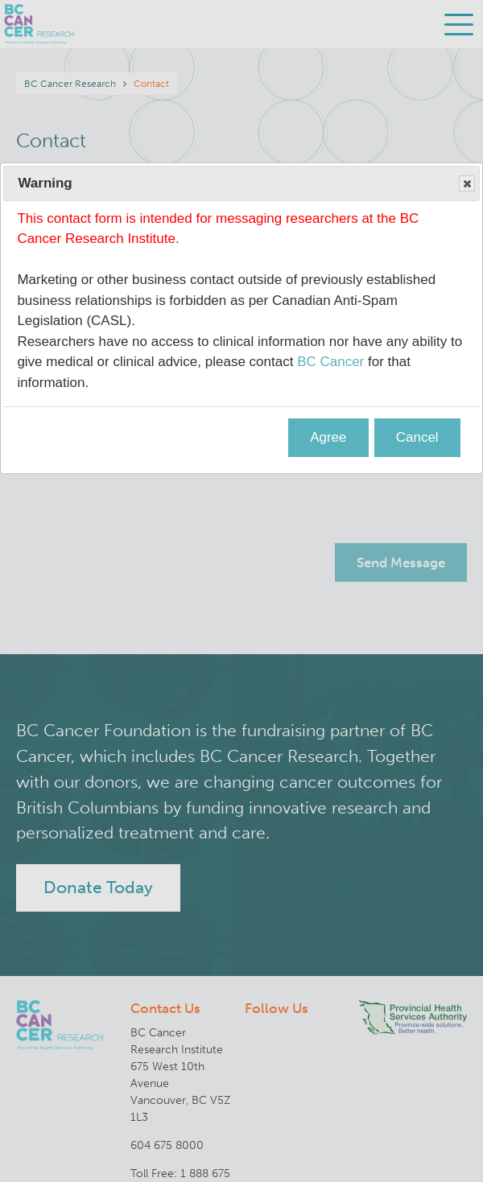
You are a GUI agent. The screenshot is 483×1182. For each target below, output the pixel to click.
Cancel (417, 437)
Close (466, 184)
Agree (328, 437)
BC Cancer (330, 361)
